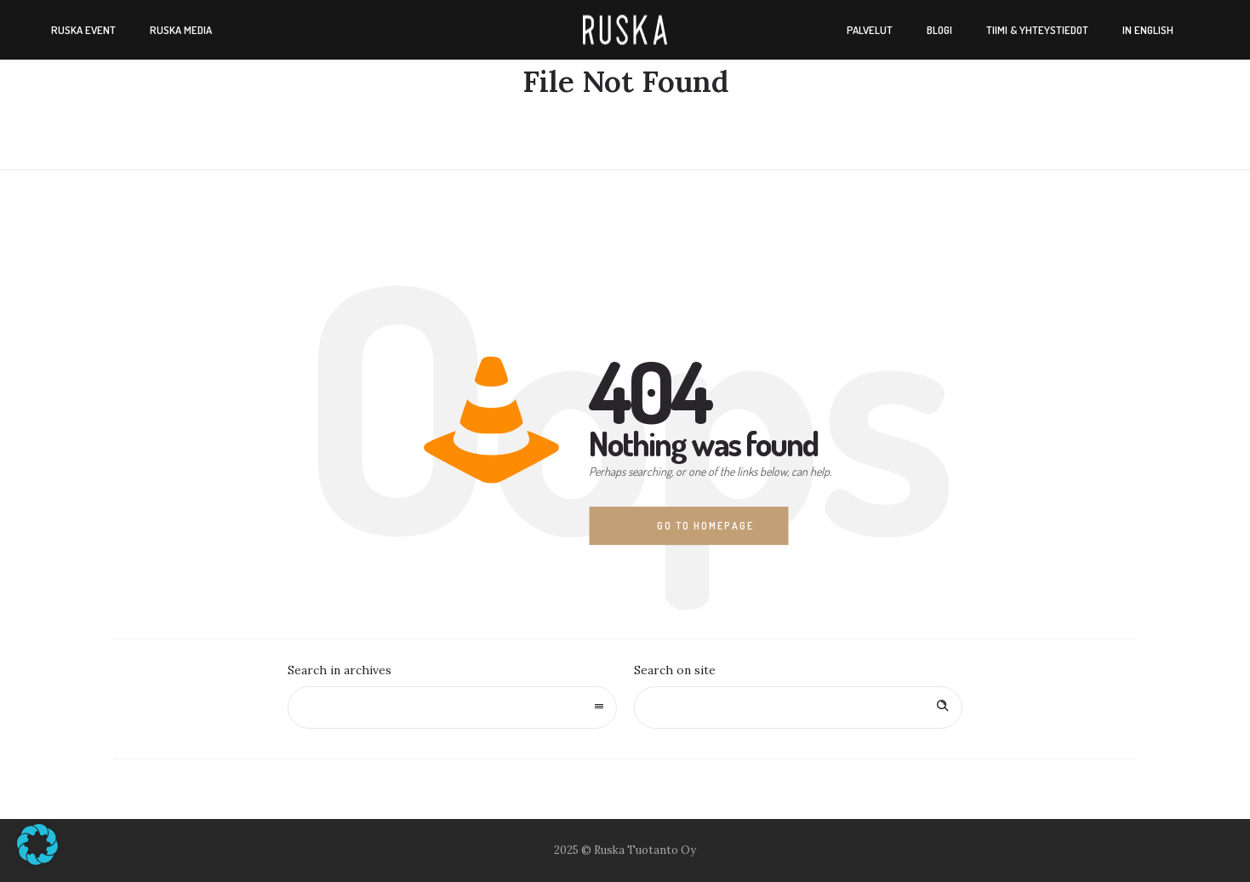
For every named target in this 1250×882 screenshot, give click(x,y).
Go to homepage (705, 525)
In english (1147, 30)
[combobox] (452, 707)
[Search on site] (798, 707)
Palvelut (870, 30)
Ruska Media (181, 30)
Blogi (939, 30)
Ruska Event (83, 30)
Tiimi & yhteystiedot (1037, 30)
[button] (37, 844)
